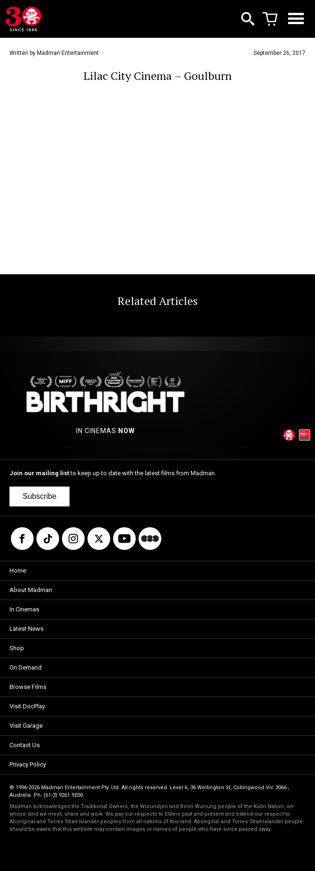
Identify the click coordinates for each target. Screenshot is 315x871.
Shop (16, 648)
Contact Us (24, 745)
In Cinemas (24, 609)
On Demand (25, 667)
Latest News (26, 628)
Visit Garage (26, 725)
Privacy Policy (27, 764)
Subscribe (39, 496)
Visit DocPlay (27, 706)
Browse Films (27, 686)
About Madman (30, 589)
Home (17, 570)
